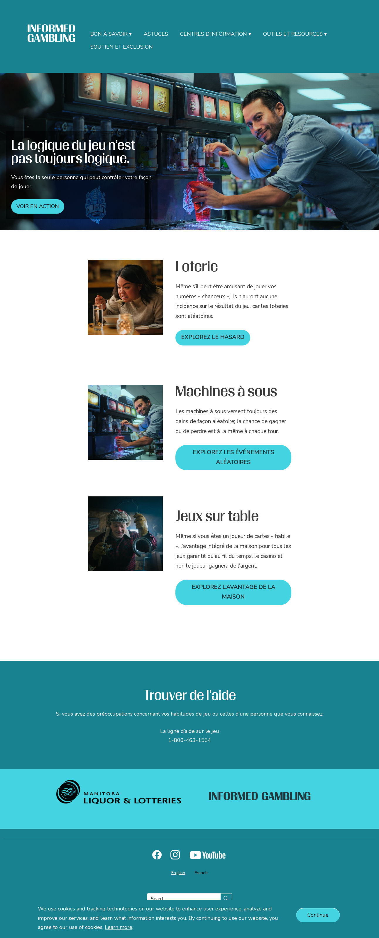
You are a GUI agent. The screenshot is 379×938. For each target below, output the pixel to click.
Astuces (156, 34)
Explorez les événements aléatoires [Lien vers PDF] (233, 457)
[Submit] (226, 898)
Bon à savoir (109, 34)
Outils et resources (293, 34)
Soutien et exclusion (121, 46)
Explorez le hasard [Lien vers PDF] (212, 337)
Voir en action (37, 206)
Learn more (118, 927)
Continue (318, 914)
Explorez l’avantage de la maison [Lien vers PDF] (233, 592)
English (178, 873)
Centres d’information (213, 34)
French (201, 873)
